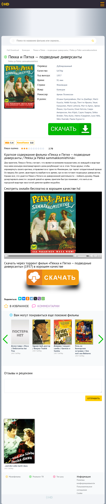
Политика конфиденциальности (86, 482)
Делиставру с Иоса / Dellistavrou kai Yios (20, 348)
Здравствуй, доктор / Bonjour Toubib (41, 347)
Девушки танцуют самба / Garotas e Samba (62, 348)
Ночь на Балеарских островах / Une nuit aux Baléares (83, 350)
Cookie (79, 493)
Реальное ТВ (38, 476)
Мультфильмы (15, 476)
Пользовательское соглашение (84, 488)
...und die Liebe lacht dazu (16, 466)
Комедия (61, 89)
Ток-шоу (60, 476)
